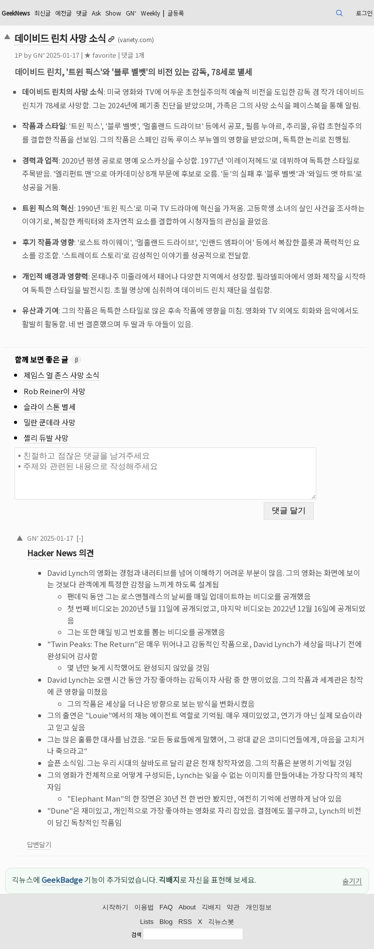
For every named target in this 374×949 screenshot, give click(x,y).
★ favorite (100, 55)
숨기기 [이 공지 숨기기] (352, 881)
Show (113, 13)
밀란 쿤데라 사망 (50, 422)
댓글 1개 (132, 55)
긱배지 (211, 907)
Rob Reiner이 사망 (55, 391)
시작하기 (115, 907)
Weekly (150, 13)
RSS (185, 921)
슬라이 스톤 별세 (50, 406)
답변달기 (39, 844)
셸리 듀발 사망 (46, 437)
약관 (233, 907)
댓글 (81, 13)
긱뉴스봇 (221, 921)
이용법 (144, 907)
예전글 (63, 13)
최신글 (42, 13)
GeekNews (16, 13)
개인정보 (259, 907)
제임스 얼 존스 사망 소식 (62, 375)
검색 (136, 935)
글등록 (175, 13)
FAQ (165, 907)
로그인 (364, 13)
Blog (165, 921)
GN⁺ (131, 13)
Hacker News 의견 (60, 553)
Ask (96, 13)
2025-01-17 (56, 538)
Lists (146, 921)
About (187, 907)
